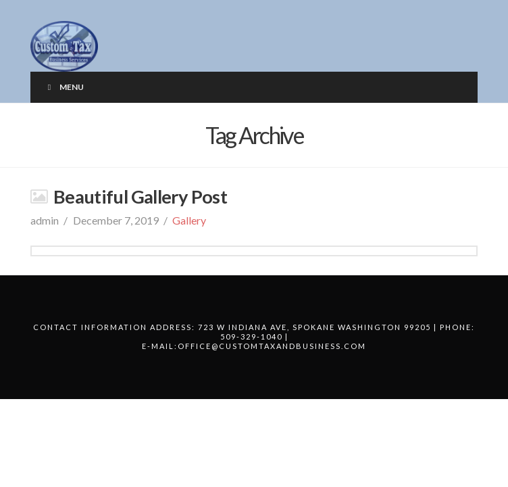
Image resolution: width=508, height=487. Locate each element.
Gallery (189, 220)
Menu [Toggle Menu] (64, 87)
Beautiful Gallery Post (140, 196)
